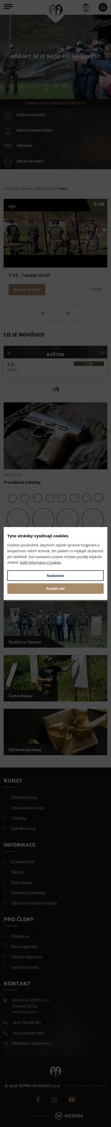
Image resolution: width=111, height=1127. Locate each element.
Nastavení (55, 575)
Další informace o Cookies (40, 562)
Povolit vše (55, 588)
